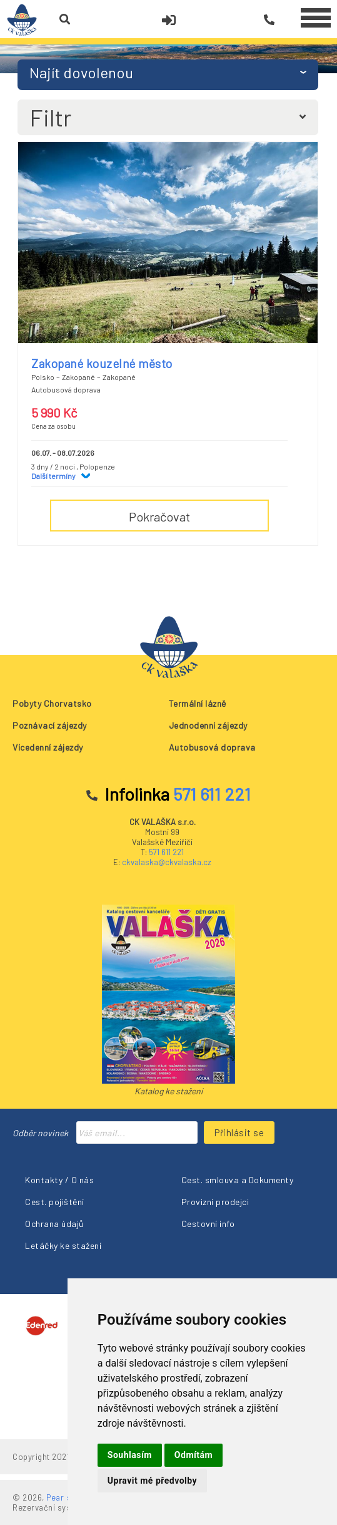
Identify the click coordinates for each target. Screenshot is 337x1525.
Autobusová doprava (212, 747)
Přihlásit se (239, 1132)
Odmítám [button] (193, 1455)
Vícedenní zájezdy (48, 747)
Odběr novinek (40, 1132)
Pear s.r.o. (66, 1497)
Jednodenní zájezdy (208, 725)
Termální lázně (197, 703)
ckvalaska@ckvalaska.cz (166, 862)
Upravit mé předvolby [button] (152, 1481)
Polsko (42, 376)
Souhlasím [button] (130, 1455)
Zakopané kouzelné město (102, 363)
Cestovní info (208, 1223)
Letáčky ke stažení (63, 1245)
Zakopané (78, 376)
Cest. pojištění (54, 1201)
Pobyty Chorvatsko (52, 703)
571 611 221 (166, 852)
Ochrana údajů (54, 1223)
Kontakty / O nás (59, 1179)
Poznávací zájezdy (50, 725)
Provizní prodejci (215, 1201)
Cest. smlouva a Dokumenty (237, 1179)
